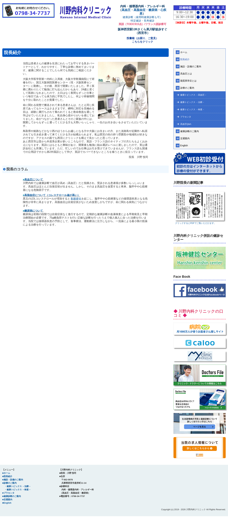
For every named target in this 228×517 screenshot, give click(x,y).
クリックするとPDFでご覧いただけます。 (195, 223)
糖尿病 (152, 10)
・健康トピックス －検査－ (16, 489)
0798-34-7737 (78, 496)
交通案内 (185, 138)
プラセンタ (185, 116)
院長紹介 (185, 59)
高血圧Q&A (185, 124)
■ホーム (6, 473)
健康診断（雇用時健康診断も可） (142, 17)
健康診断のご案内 (189, 131)
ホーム (183, 52)
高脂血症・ (141, 10)
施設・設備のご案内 (190, 66)
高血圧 (126, 10)
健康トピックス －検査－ (192, 109)
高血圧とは (186, 73)
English (184, 145)
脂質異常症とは (188, 80)
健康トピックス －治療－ (192, 102)
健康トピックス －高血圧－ (193, 95)
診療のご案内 (187, 87)
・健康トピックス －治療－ (16, 486)
